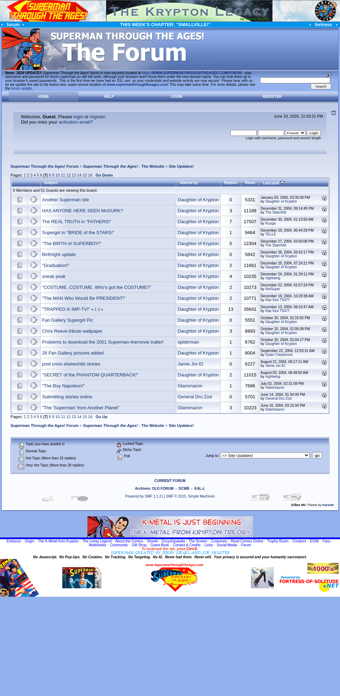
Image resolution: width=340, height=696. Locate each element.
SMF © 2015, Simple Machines (190, 496)
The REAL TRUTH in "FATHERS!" (76, 221)
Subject (51, 182)
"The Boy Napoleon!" (63, 385)
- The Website (124, 166)
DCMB (184, 488)
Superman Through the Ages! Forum (45, 166)
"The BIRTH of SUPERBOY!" (72, 243)
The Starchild (275, 212)
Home (43, 97)
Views (250, 182)
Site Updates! (181, 166)
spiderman (188, 342)
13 (74, 175)
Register (272, 97)
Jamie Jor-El (190, 364)
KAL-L (199, 488)
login (78, 116)
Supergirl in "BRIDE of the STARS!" (78, 232)
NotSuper (272, 289)
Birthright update (59, 254)
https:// (192, 73)
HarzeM (328, 505)
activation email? (76, 122)
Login (176, 97)
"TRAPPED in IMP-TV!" (66, 309)
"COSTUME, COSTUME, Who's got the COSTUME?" (96, 287)
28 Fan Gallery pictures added (73, 353)
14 (79, 175)
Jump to (212, 456)
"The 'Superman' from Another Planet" (81, 407)
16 (90, 175)
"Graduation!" (55, 265)
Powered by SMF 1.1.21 (144, 496)
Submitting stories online (67, 396)
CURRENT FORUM (169, 481)
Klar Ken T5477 (277, 300)
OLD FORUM (163, 488)
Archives (142, 488)
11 (63, 175)
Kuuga (270, 223)
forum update (21, 88)
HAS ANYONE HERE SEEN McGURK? (82, 210)
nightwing (272, 278)
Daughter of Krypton (198, 199)
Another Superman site (65, 199)
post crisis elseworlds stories (71, 364)
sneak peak (54, 276)
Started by (189, 182)
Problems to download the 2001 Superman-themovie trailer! (102, 342)
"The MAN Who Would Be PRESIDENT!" (84, 298)
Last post (274, 183)
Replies (230, 182)
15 (84, 175)
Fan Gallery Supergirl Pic (67, 320)
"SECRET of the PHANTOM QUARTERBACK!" (90, 374)
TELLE (270, 234)
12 (68, 175)
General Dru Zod (195, 396)
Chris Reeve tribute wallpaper (72, 331)
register (97, 116)
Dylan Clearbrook (279, 355)
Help (109, 97)
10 (58, 175)
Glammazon (190, 385)
